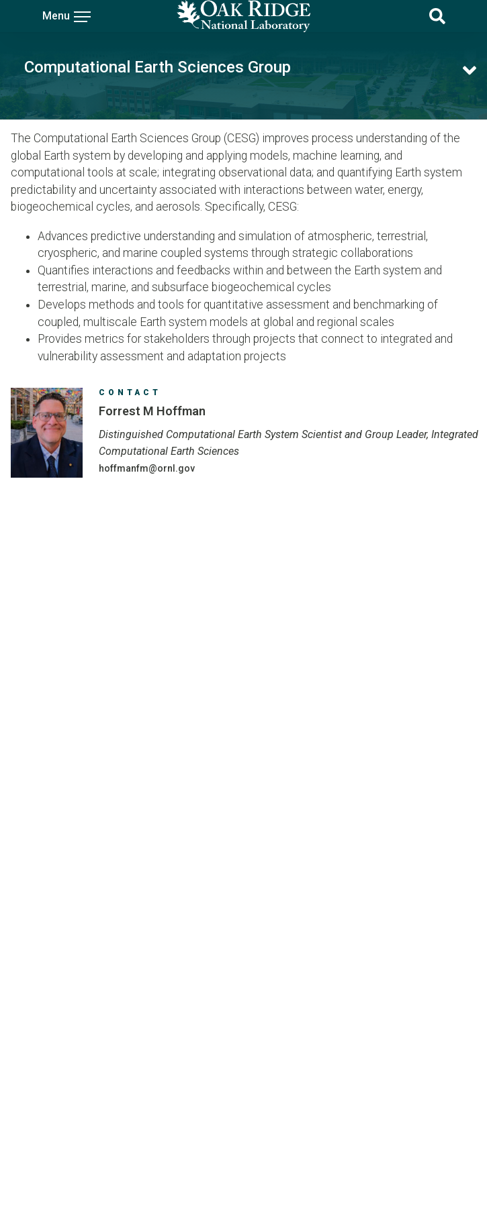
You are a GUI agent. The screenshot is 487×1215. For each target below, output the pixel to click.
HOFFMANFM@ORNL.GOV (147, 468)
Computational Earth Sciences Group (157, 67)
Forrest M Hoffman (152, 411)
